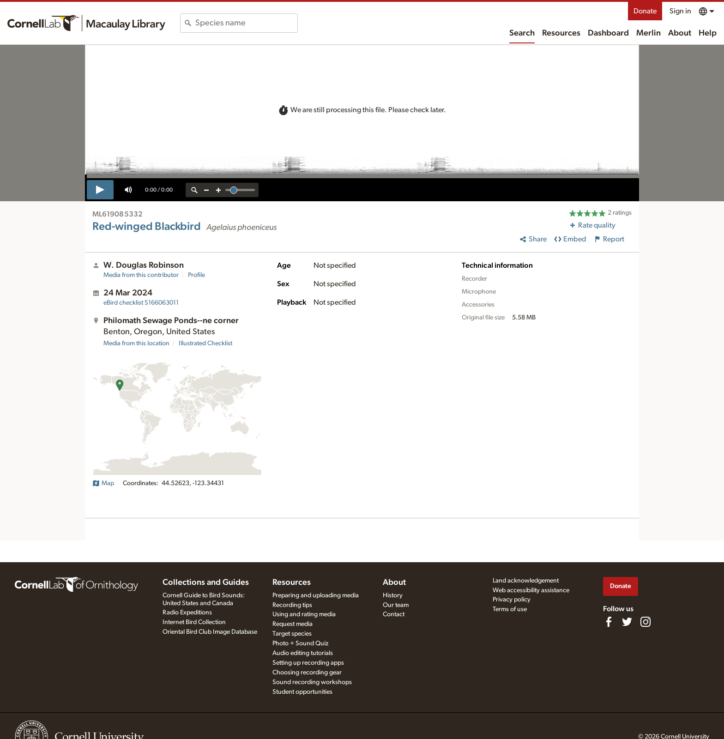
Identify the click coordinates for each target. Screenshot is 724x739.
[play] (100, 189)
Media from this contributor (141, 275)
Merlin (648, 33)
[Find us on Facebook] (608, 621)
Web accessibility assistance (531, 590)
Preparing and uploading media (315, 595)
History (393, 595)
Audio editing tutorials (302, 653)
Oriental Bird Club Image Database (210, 632)
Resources (561, 33)
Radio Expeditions (187, 612)
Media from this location (136, 343)
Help (708, 33)
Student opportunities (302, 692)
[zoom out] (206, 190)
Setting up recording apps (308, 663)
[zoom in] (218, 190)
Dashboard (608, 33)
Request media (292, 624)
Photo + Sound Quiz (300, 643)
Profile (196, 275)
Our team (396, 605)
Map (103, 483)
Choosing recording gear (307, 672)
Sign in (680, 11)
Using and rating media (304, 614)
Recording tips (292, 605)
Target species (292, 634)
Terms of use (510, 609)
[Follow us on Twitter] (627, 621)
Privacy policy (512, 599)
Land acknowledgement (526, 580)
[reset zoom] (194, 190)
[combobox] (246, 23)
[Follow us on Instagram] (645, 621)
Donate (645, 11)
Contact (393, 614)
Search (522, 33)
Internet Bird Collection (194, 622)
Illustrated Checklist (205, 343)
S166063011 (141, 303)
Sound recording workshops (312, 682)
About (679, 33)
